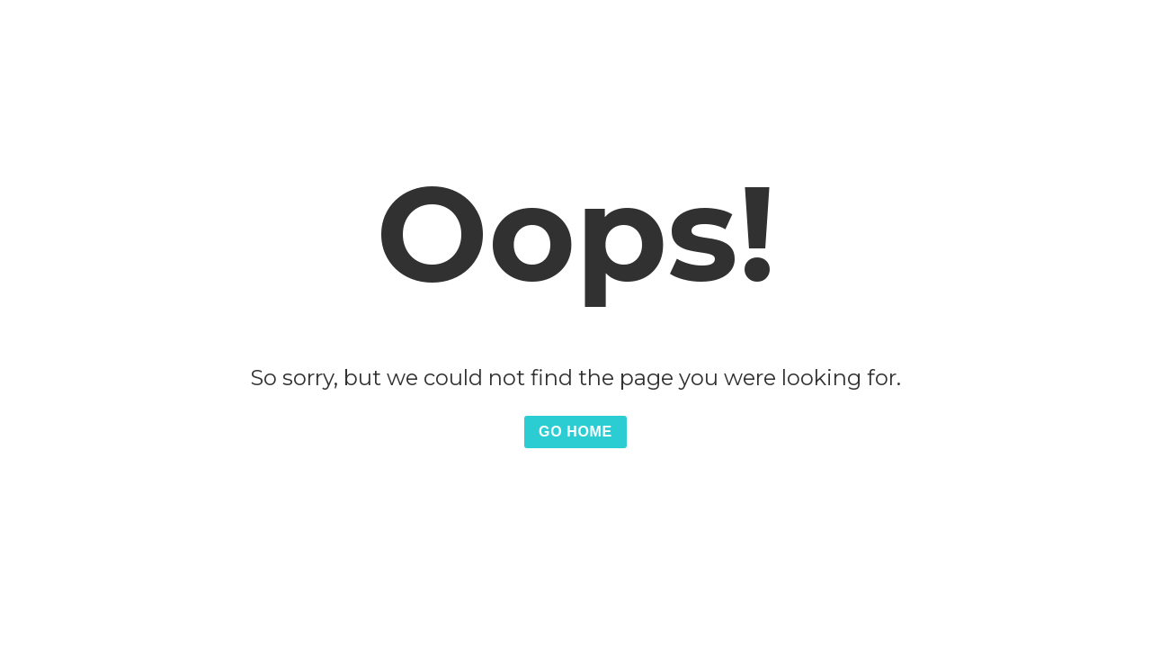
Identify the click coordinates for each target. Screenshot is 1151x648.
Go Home (575, 431)
